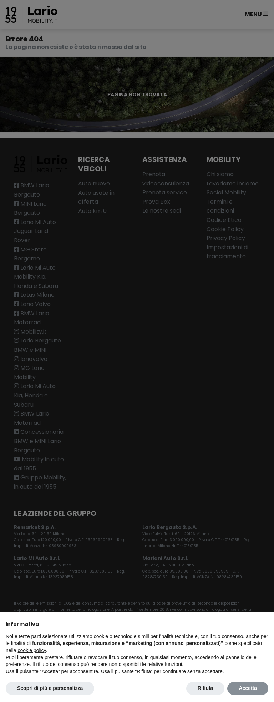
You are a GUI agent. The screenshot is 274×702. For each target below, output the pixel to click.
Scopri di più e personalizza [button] (50, 688)
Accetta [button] (248, 688)
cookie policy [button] (31, 650)
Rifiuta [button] (205, 688)
